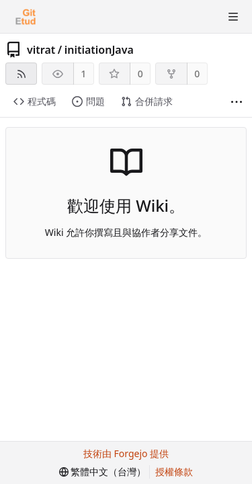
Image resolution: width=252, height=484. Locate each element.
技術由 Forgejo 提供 (126, 453)
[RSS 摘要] (21, 74)
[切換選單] (233, 17)
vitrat (41, 49)
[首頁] (25, 17)
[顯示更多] (236, 102)
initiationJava (99, 49)
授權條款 (174, 471)
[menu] (102, 472)
